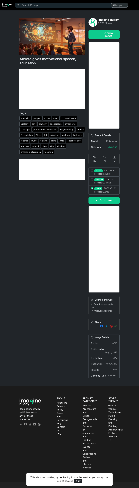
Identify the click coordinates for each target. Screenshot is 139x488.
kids (52, 146)
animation (54, 135)
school (47, 118)
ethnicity (43, 124)
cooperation (56, 124)
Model (104, 141)
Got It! (78, 481)
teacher (24, 140)
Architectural (115, 429)
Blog (59, 423)
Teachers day (74, 140)
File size (104, 369)
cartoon (66, 135)
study (34, 140)
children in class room (31, 152)
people (37, 118)
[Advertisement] (52, 89)
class (44, 146)
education (25, 118)
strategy (24, 124)
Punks (111, 415)
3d (45, 135)
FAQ (59, 433)
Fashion (112, 433)
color (55, 118)
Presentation (27, 135)
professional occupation (45, 129)
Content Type (104, 375)
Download (104, 200)
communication (69, 118)
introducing (70, 124)
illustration (77, 135)
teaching (49, 152)
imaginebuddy (66, 129)
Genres (112, 405)
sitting (53, 140)
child (62, 140)
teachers (25, 146)
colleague (25, 129)
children (61, 146)
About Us (62, 402)
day (33, 124)
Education (112, 147)
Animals (86, 405)
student (80, 129)
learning (43, 140)
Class (38, 135)
